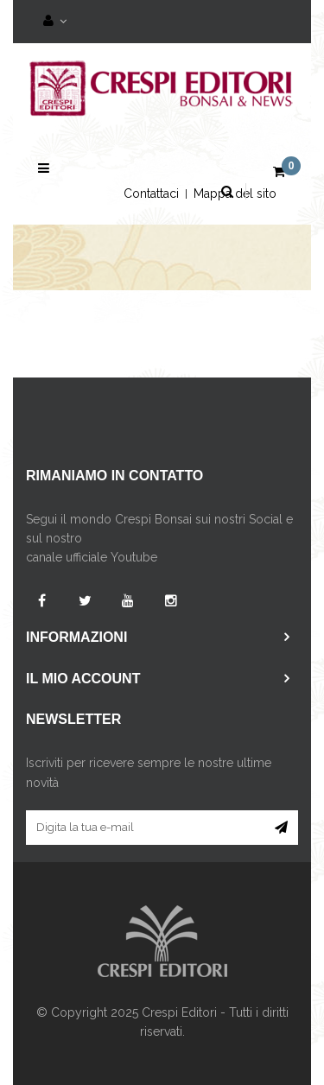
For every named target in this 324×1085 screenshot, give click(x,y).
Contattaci (151, 193)
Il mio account (83, 678)
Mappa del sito (235, 193)
